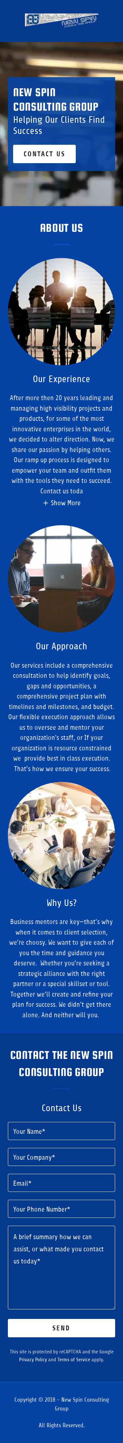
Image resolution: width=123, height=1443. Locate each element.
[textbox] (61, 1131)
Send (61, 1328)
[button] (61, 503)
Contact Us (44, 154)
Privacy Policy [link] (33, 1360)
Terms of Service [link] (73, 1360)
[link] (61, 21)
